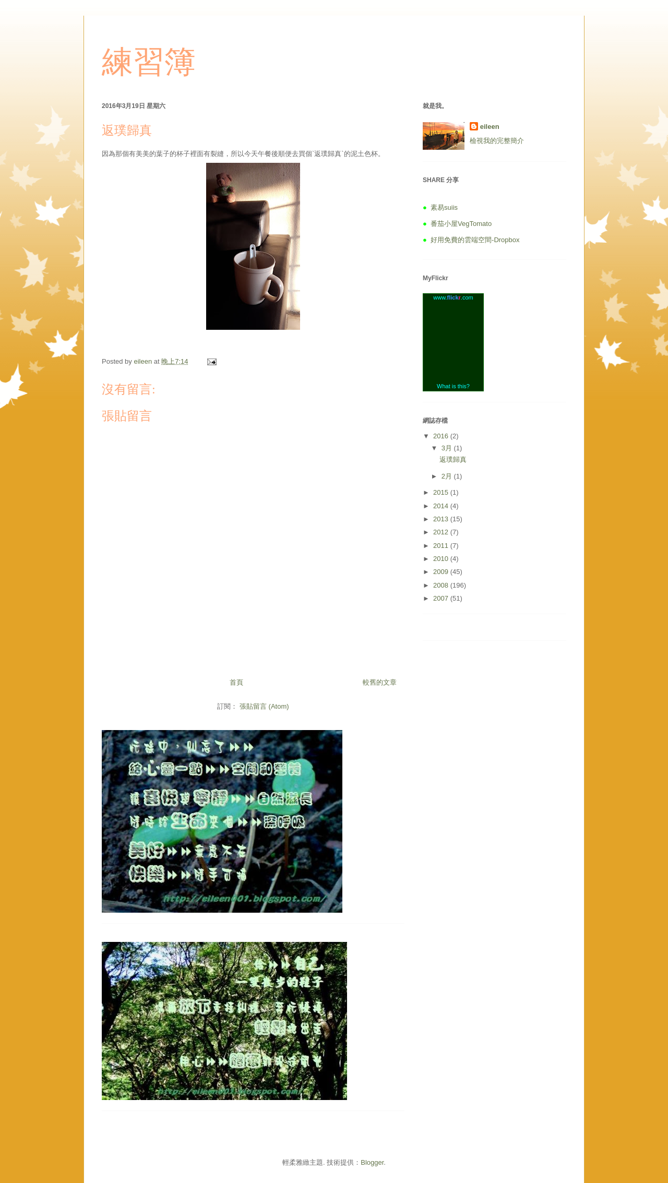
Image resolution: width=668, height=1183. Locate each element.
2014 (441, 506)
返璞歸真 (453, 459)
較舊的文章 (380, 682)
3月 (448, 448)
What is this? (453, 386)
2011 (441, 545)
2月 (448, 476)
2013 (441, 519)
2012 (441, 532)
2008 (441, 585)
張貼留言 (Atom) (264, 706)
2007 (441, 598)
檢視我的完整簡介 (497, 141)
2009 (441, 572)
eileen (489, 126)
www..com (453, 297)
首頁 (236, 682)
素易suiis (444, 207)
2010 (441, 559)
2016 (441, 436)
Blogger (372, 1162)
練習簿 (149, 62)
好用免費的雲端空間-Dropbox (475, 240)
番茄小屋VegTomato (461, 224)
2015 (441, 492)
